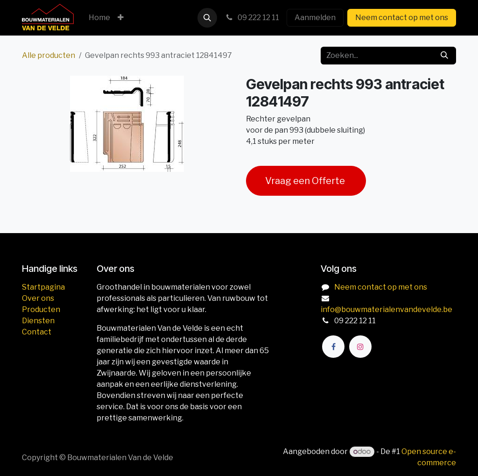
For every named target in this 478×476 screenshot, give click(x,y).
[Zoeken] (444, 55)
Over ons (38, 298)
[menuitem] (99, 17)
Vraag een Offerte (306, 180)
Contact (36, 331)
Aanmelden (315, 17)
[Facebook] (333, 346)
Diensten (38, 320)
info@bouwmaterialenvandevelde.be (386, 309)
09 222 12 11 (252, 17)
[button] (207, 18)
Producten (41, 309)
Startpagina (43, 287)
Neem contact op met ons (401, 17)
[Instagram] (360, 346)
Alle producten (48, 55)
